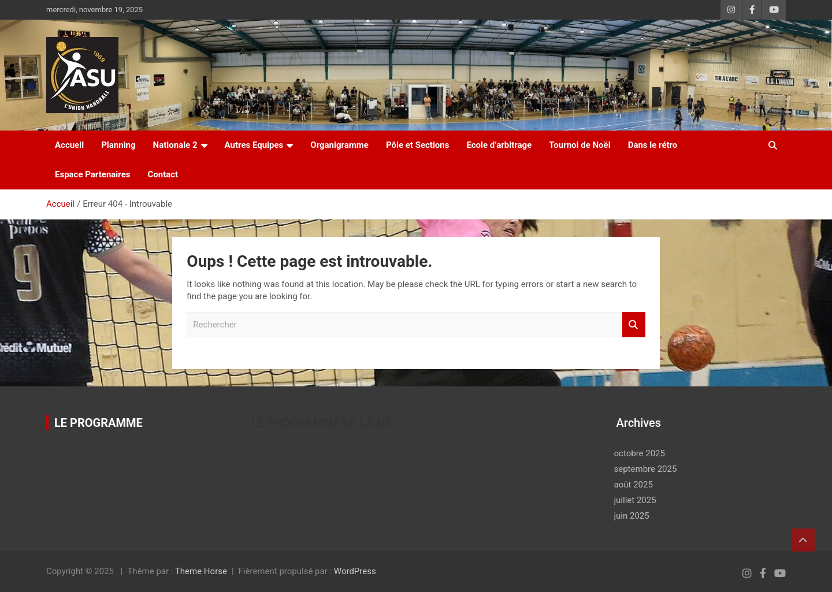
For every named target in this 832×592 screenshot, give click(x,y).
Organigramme (339, 145)
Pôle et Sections (418, 145)
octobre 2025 (639, 453)
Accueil (69, 145)
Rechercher (633, 325)
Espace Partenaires (92, 174)
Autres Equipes (254, 145)
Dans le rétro (653, 145)
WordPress (355, 571)
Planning (118, 145)
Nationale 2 (175, 145)
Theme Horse (201, 571)
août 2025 (633, 484)
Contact (162, 174)
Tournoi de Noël (579, 145)
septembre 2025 (645, 469)
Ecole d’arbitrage (499, 145)
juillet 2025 (635, 500)
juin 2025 (631, 516)
